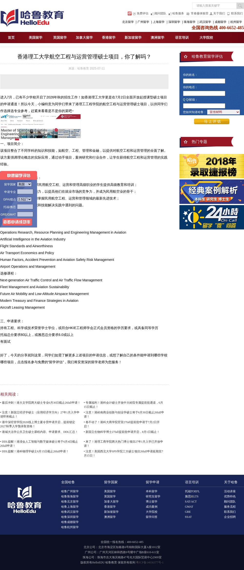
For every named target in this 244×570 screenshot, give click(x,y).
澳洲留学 (157, 37)
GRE (188, 511)
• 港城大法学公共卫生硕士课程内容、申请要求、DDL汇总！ (39, 432)
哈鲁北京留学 (70, 501)
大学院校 (206, 37)
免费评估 (142, 13)
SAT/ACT (191, 501)
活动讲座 (230, 491)
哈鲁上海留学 (70, 506)
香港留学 (109, 37)
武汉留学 (205, 22)
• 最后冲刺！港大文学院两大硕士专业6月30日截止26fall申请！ (40, 402)
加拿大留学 (84, 37)
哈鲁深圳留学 (70, 517)
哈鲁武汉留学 (70, 511)
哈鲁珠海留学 (70, 496)
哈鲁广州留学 (70, 491)
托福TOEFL (192, 491)
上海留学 (159, 22)
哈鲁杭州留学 (70, 527)
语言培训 (182, 37)
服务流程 (230, 506)
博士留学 (151, 501)
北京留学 (128, 22)
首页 (11, 37)
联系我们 (237, 13)
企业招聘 (230, 517)
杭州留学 (236, 22)
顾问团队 (160, 13)
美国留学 (35, 37)
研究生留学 (153, 496)
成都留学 (220, 22)
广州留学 (143, 22)
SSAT (188, 517)
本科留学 (151, 491)
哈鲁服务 (178, 13)
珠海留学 (189, 22)
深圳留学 (174, 22)
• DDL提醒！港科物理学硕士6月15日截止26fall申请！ (34, 451)
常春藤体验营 (199, 13)
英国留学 (60, 37)
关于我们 (219, 13)
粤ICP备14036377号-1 (150, 562)
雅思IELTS (192, 496)
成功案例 (151, 506)
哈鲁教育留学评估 (207, 56)
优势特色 (230, 496)
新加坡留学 (133, 37)
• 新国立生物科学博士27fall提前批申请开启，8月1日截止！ (122, 432)
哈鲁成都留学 (70, 522)
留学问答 (151, 517)
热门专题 (199, 142)
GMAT (189, 506)
